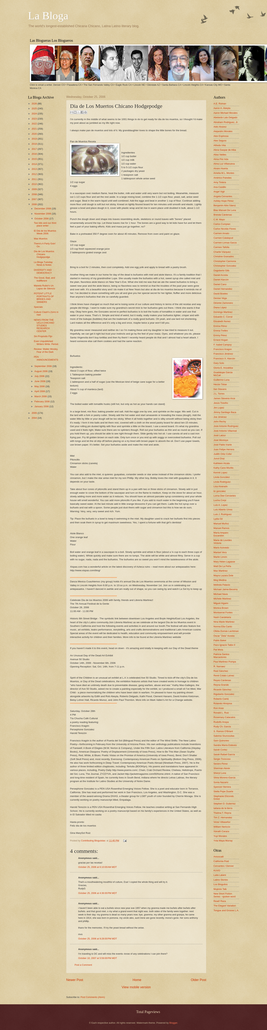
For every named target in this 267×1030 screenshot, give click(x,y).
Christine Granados (224, 256)
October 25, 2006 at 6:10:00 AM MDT (97, 867)
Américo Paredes (223, 177)
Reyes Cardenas (222, 680)
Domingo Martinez (223, 312)
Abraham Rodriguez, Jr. (226, 122)
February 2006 (42, 401)
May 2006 (39, 386)
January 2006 (41, 406)
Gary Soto (219, 363)
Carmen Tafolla (221, 247)
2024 (34, 113)
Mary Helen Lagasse (224, 561)
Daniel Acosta (221, 275)
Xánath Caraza (221, 831)
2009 (34, 189)
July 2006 (39, 376)
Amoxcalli (219, 856)
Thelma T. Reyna (222, 813)
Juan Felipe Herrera (224, 449)
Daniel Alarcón (221, 279)
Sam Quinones (221, 740)
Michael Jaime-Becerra (226, 589)
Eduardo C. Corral (223, 316)
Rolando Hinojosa (223, 703)
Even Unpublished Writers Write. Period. (46, 342)
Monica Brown (221, 608)
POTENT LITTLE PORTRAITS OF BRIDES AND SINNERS (44, 297)
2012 (34, 174)
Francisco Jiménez (223, 353)
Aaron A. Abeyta (222, 108)
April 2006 (40, 391)
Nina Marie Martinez (224, 621)
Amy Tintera (220, 182)
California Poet (221, 861)
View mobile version (136, 987)
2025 (34, 108)
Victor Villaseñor (222, 822)
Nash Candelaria (222, 617)
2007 (34, 199)
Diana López (220, 307)
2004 (34, 418)
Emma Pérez (220, 326)
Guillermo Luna (221, 379)
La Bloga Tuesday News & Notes (43, 263)
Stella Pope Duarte (223, 791)
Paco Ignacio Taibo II (224, 645)
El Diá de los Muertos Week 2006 (45, 232)
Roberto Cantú (221, 698)
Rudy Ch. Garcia (222, 726)
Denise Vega (220, 298)
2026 (34, 103)
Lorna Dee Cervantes (225, 495)
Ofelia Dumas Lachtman (226, 631)
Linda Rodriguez (222, 481)
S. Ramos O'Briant (223, 731)
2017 (34, 149)
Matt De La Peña (222, 566)
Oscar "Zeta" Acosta (224, 635)
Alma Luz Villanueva (224, 163)
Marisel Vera (220, 552)
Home (137, 980)
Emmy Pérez (220, 335)
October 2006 (41, 218)
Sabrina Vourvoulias (224, 735)
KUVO (217, 870)
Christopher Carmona (225, 261)
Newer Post (74, 980)
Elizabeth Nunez (222, 321)
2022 (34, 123)
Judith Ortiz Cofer (223, 454)
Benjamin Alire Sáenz (225, 205)
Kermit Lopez (220, 472)
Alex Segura (220, 140)
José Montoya (221, 440)
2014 (34, 164)
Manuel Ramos (221, 528)
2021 (34, 128)
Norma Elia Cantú (223, 626)
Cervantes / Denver (224, 866)
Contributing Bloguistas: (94, 840)
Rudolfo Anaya (221, 722)
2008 (34, 194)
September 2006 (43, 366)
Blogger (173, 1022)
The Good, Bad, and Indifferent (44, 279)
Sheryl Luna (220, 773)
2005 (34, 413)
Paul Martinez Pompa (225, 661)
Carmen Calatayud (223, 238)
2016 (34, 154)
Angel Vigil (219, 191)
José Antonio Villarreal (225, 430)
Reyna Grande (221, 684)
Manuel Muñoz (221, 523)
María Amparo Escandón (221, 534)
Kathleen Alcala (222, 463)
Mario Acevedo (221, 547)
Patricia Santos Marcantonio (221, 655)
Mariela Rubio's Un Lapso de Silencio (44, 287)
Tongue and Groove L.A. (226, 910)
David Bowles (221, 293)
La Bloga (48, 16)
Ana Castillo (220, 187)
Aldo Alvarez (220, 126)
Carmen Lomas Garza (225, 242)
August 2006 (41, 371)
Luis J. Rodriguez (223, 514)
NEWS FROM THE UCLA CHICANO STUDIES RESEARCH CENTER (44, 325)
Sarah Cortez (220, 749)
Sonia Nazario (221, 782)
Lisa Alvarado (221, 486)
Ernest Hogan (221, 340)
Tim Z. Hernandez (223, 817)
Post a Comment (83, 964)
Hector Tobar (220, 384)
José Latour (220, 435)
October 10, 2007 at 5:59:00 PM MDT (97, 958)
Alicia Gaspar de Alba (225, 149)
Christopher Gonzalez (225, 265)
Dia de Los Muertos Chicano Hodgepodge (44, 254)
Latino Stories (221, 879)
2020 (34, 133)
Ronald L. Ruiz (221, 712)
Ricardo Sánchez (222, 689)
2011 (34, 179)
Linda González (222, 477)
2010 (34, 184)
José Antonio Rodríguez (226, 426)
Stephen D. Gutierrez (225, 803)
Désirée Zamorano (223, 303)
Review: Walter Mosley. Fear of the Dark (46, 350)
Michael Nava (221, 594)
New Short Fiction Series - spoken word (225, 895)
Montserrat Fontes (223, 612)
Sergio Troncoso (222, 759)
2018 (34, 143)
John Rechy (220, 421)
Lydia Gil (218, 518)
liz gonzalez (220, 491)
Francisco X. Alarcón (224, 358)
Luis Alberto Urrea (223, 509)
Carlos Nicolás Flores (225, 228)
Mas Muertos (40, 238)
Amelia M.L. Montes (224, 173)
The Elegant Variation (225, 905)
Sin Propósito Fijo (43, 336)
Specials (38, 307)
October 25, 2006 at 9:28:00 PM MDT (97, 938)
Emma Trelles (221, 330)
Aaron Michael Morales (226, 113)
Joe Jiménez (220, 417)
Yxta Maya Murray (223, 840)
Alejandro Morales (223, 131)
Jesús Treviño (221, 403)
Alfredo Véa (220, 145)
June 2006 (40, 381)
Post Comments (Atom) (93, 997)
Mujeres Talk (220, 889)
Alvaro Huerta (221, 168)
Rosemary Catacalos (224, 717)
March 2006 (40, 396)
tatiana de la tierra (223, 808)
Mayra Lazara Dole (223, 575)
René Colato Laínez (224, 675)
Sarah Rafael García (224, 754)
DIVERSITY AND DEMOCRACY (43, 271)
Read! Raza (220, 901)
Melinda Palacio (222, 584)
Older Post (198, 980)
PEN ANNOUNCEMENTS (46, 358)
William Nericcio (222, 826)
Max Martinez (221, 570)
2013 (34, 169)
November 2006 (43, 213)
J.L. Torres (219, 393)
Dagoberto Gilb (221, 270)
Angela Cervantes (223, 196)
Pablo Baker (220, 640)
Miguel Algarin (221, 603)
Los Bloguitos (221, 884)
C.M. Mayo (219, 219)
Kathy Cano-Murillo (223, 467)
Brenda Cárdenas (223, 214)
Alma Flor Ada (221, 159)
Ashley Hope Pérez (224, 201)
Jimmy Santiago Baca (225, 412)
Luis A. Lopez (221, 505)
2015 (34, 159)
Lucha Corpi (220, 500)
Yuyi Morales (220, 836)
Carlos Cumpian (222, 224)
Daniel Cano (220, 284)
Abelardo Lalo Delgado (225, 117)
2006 (34, 204)
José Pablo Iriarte (223, 444)
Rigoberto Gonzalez (224, 694)
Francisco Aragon (223, 349)
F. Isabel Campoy (223, 344)
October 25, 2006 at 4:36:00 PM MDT (97, 893)
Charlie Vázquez (222, 252)
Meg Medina (220, 580)
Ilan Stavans (220, 389)
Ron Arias (219, 708)
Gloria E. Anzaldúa (223, 367)
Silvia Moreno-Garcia (224, 777)
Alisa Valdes (220, 154)
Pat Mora (218, 649)
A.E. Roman (220, 103)
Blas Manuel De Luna (225, 210)
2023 (34, 118)
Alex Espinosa (221, 136)
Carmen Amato (221, 233)
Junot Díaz (219, 458)
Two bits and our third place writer (45, 224)
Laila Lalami (220, 875)
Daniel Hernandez (223, 289)
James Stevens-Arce (224, 398)
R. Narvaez (219, 666)
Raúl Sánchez (221, 671)
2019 (34, 138)
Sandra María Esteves (225, 745)
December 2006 (43, 208)
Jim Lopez (219, 407)
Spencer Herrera (222, 786)
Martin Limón (220, 557)
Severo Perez (221, 763)
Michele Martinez (222, 598)
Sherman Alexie (222, 768)
